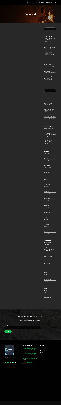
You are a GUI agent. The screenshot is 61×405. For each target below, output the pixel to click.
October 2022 (47, 193)
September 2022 (48, 196)
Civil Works (47, 244)
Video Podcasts (41, 2)
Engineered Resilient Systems (50, 247)
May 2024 (47, 179)
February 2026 (47, 158)
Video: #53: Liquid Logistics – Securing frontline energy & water (50, 48)
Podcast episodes (48, 258)
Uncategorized (47, 263)
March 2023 (47, 191)
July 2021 (46, 219)
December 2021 (48, 210)
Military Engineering (49, 256)
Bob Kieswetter (48, 81)
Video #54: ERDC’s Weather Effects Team (29, 358)
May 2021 (47, 224)
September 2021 (48, 214)
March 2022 (47, 205)
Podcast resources (48, 261)
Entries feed (47, 277)
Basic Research (48, 242)
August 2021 (47, 217)
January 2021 (47, 233)
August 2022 (47, 198)
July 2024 (46, 177)
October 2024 (47, 174)
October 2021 (47, 212)
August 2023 (47, 184)
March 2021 (47, 228)
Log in (46, 274)
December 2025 (48, 163)
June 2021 (47, 221)
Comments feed (48, 279)
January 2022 (47, 207)
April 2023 (47, 188)
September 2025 (48, 167)
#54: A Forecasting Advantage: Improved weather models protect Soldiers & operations (29, 349)
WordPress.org (48, 281)
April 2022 (47, 203)
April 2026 (47, 153)
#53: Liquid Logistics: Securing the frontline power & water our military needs (50, 53)
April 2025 (47, 170)
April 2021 (47, 226)
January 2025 (47, 172)
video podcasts (48, 265)
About (31, 2)
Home (27, 2)
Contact (55, 2)
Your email (30, 327)
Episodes (35, 2)
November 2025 (48, 165)
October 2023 (47, 181)
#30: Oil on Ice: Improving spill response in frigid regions (50, 68)
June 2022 (47, 200)
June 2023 (47, 186)
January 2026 (47, 160)
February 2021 (47, 231)
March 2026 (47, 156)
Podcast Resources (49, 2)
